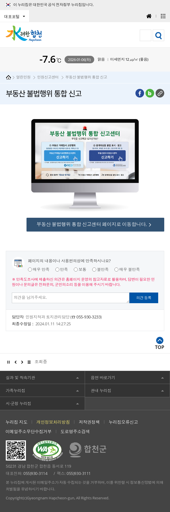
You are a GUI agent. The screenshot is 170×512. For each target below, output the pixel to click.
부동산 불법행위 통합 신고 (86, 77)
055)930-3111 (78, 473)
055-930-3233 (88, 317)
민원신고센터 (48, 77)
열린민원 (23, 77)
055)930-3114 (35, 473)
